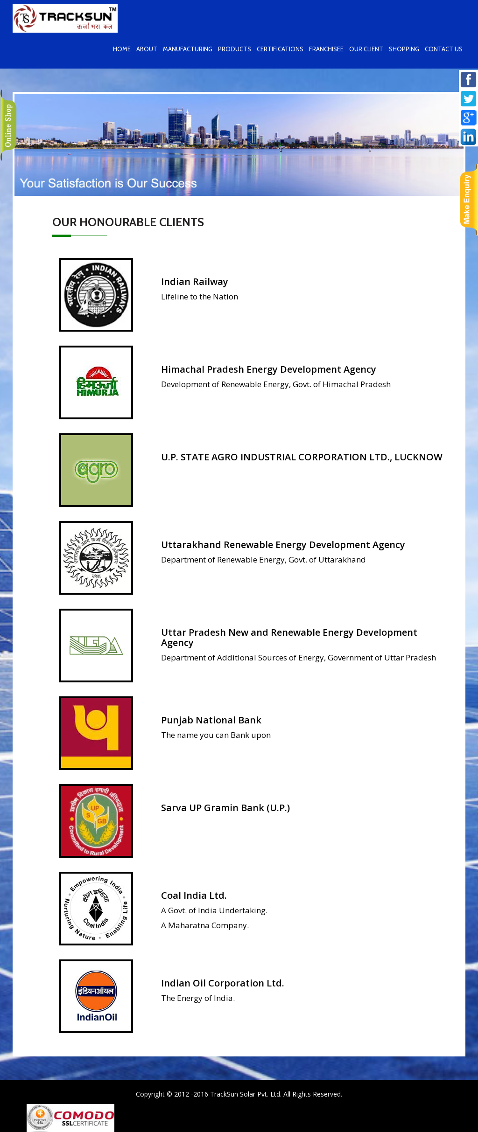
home (122, 49)
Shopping (404, 49)
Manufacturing (187, 49)
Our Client (366, 49)
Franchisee (326, 49)
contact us (444, 49)
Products (234, 49)
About (146, 49)
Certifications (280, 49)
